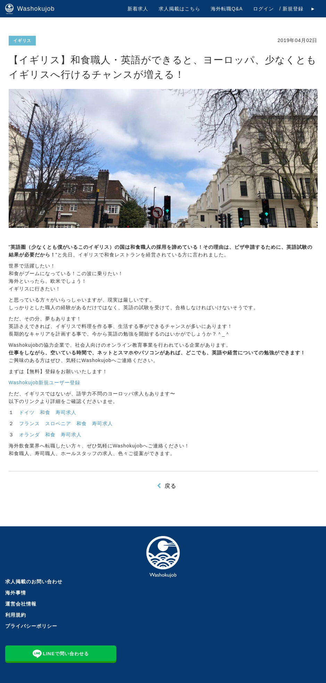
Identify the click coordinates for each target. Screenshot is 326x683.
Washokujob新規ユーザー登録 (45, 382)
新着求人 (137, 8)
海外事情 (15, 592)
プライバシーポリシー (31, 626)
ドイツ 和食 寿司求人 (47, 412)
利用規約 (15, 615)
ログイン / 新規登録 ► (284, 8)
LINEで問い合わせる (61, 653)
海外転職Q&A (227, 8)
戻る (170, 486)
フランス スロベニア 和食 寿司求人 (66, 423)
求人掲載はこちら (179, 8)
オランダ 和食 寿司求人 (50, 434)
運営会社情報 (20, 604)
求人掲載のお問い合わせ (33, 581)
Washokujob (30, 9)
